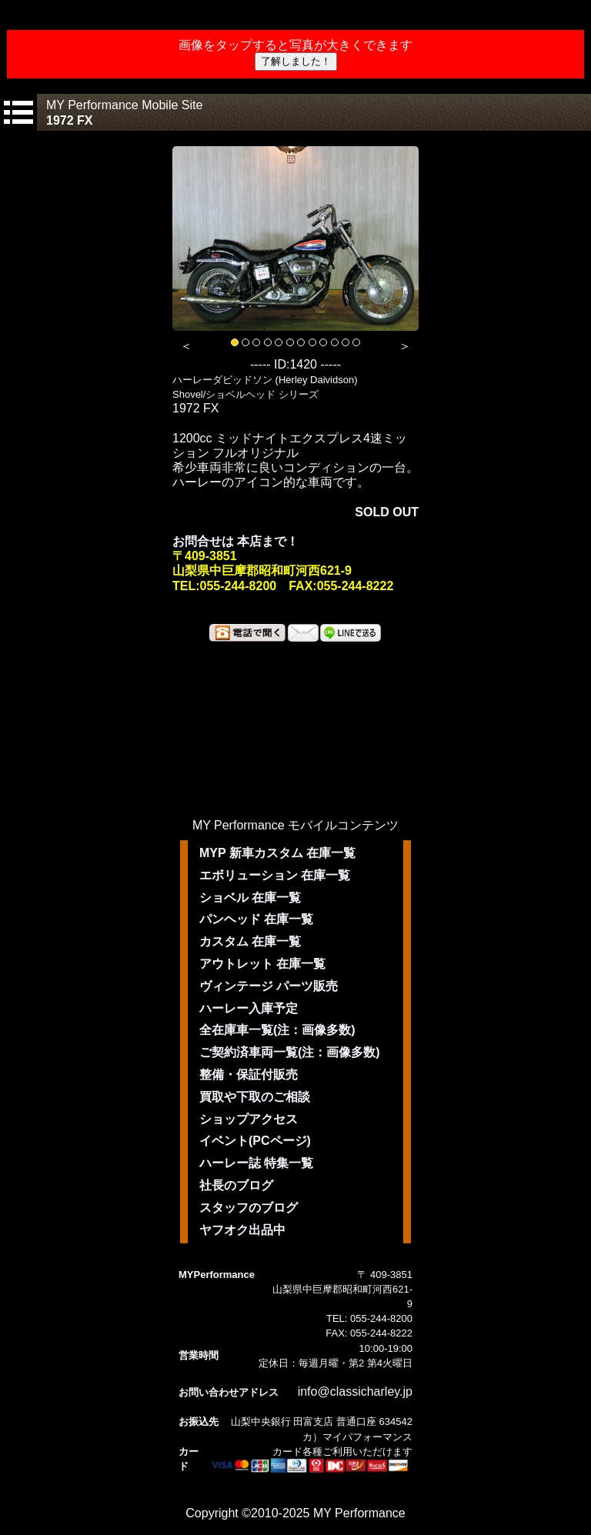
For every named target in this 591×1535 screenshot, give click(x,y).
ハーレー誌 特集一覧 (256, 1163)
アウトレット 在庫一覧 (262, 963)
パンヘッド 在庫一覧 (256, 919)
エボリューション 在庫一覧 (274, 875)
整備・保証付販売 (248, 1074)
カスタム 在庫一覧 (250, 941)
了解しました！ (296, 61)
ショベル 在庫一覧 (250, 897)
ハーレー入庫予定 (248, 1008)
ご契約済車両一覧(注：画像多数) (289, 1052)
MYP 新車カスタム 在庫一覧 (277, 852)
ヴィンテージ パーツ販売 (268, 986)
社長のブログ (236, 1185)
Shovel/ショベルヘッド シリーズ (245, 394)
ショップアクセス (248, 1119)
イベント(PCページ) (255, 1140)
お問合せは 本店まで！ (235, 541)
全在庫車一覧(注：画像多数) (277, 1029)
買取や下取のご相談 (254, 1096)
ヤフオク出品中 (242, 1229)
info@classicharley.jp (355, 1391)
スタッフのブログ (248, 1207)
